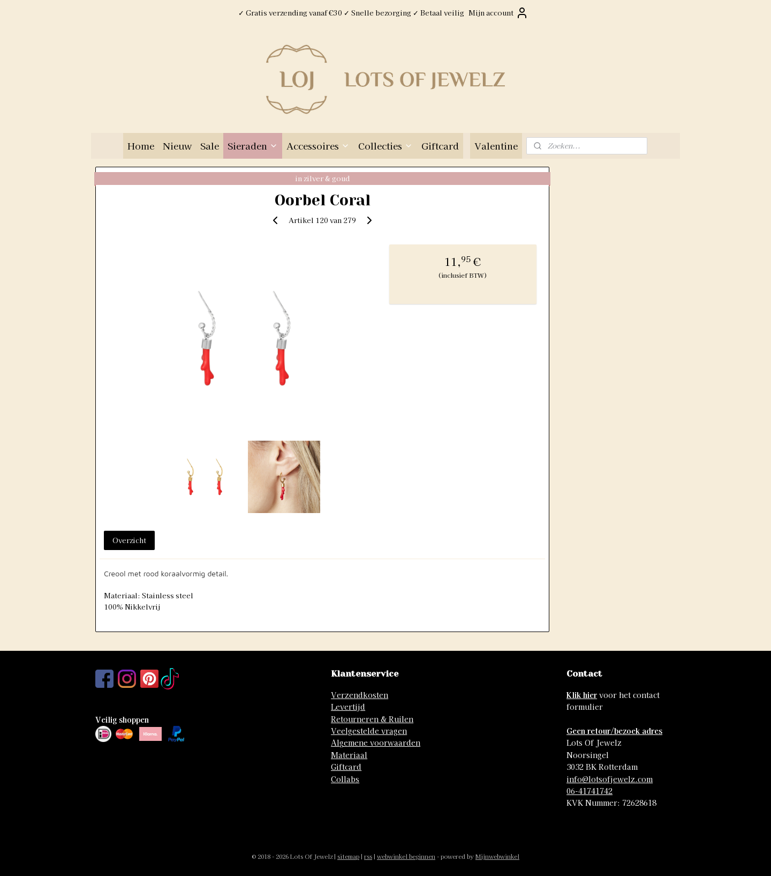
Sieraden (253, 145)
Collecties (385, 145)
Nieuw (177, 145)
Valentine (496, 145)
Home (140, 145)
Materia (345, 754)
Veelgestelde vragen (369, 730)
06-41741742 (589, 790)
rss (368, 856)
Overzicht (129, 540)
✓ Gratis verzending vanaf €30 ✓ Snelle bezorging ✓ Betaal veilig (351, 13)
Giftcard (440, 145)
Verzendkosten (359, 694)
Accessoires (318, 145)
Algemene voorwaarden (375, 742)
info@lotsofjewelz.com (609, 779)
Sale (209, 145)
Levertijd (348, 706)
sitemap (348, 856)
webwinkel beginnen (406, 856)
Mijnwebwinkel (497, 856)
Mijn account (498, 12)
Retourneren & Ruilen (372, 719)
